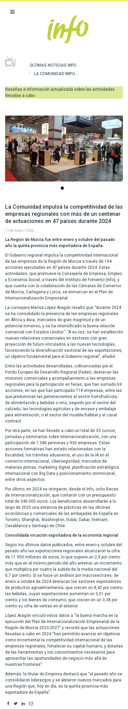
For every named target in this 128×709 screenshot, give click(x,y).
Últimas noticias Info (53, 65)
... (63, 189)
